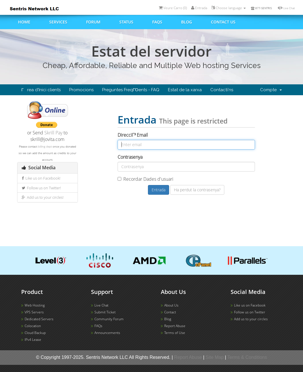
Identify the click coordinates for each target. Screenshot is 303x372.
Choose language (228, 7)
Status (126, 22)
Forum (93, 22)
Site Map (215, 357)
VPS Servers (34, 312)
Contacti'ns (221, 89)
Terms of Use (174, 332)
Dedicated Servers (39, 319)
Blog (186, 22)
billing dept (45, 146)
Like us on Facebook (250, 305)
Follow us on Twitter (249, 312)
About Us (171, 305)
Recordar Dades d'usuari (145, 179)
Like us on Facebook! (41, 178)
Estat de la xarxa (185, 89)
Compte (271, 89)
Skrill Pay (53, 133)
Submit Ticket (105, 312)
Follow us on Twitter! (41, 187)
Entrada (199, 7)
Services (58, 22)
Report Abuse (174, 325)
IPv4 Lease (33, 339)
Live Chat (289, 8)
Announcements (107, 332)
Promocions (81, 89)
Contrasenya (130, 157)
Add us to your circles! (43, 197)
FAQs (157, 22)
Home (24, 22)
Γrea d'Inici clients (41, 89)
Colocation (33, 325)
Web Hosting (35, 305)
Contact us (223, 22)
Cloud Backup (35, 332)
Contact (170, 312)
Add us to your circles (251, 319)
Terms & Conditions (247, 357)
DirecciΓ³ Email (133, 135)
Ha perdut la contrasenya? (197, 189)
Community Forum (109, 319)
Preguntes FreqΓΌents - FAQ (130, 89)
